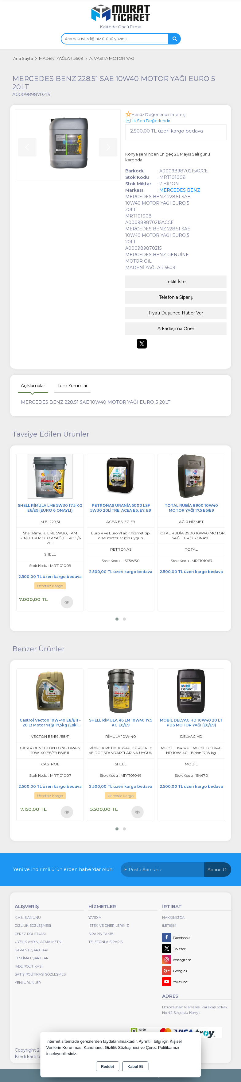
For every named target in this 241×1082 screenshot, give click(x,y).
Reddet (107, 1067)
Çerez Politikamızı (162, 1047)
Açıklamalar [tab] (33, 385)
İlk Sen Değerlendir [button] (147, 121)
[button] (117, 619)
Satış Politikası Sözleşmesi (41, 974)
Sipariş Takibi (101, 934)
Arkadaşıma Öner (175, 328)
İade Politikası (28, 966)
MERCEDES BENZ (179, 190)
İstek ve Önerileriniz (108, 925)
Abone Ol (217, 869)
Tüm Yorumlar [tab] (72, 385)
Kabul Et (135, 1067)
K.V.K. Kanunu (28, 917)
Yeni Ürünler (28, 982)
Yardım (95, 917)
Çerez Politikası (30, 934)
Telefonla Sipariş (176, 297)
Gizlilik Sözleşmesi (33, 925)
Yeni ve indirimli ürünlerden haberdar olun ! (64, 869)
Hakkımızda (173, 917)
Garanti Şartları (31, 950)
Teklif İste (176, 281)
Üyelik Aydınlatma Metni (38, 942)
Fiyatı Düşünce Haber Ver (176, 313)
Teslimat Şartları (32, 958)
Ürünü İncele (66, 602)
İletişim (169, 925)
